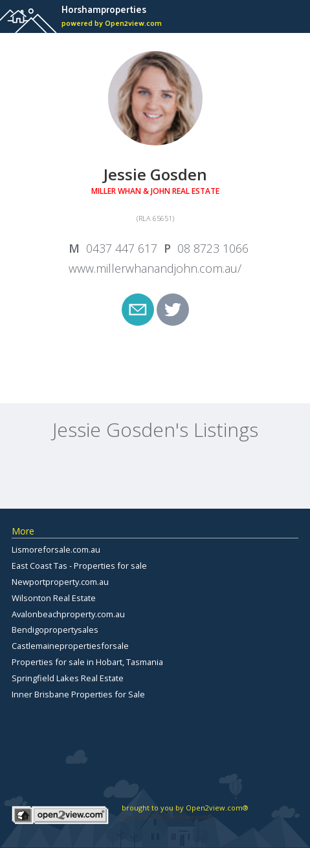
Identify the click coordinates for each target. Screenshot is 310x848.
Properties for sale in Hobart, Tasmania (87, 662)
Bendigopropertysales (55, 629)
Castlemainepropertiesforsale (70, 646)
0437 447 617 (121, 248)
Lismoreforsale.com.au (56, 549)
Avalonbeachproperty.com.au (68, 614)
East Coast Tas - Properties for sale (79, 565)
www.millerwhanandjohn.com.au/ (155, 268)
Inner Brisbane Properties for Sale (78, 694)
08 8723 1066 (213, 248)
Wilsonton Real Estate (54, 598)
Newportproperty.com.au (60, 582)
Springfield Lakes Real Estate (68, 678)
